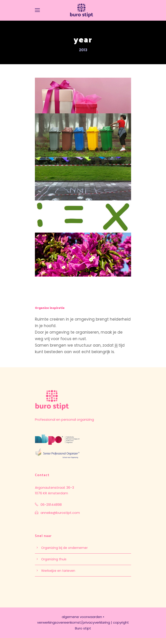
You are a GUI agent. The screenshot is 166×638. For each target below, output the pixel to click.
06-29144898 (51, 504)
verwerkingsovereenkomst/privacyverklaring (73, 622)
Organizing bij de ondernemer (64, 548)
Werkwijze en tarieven (58, 570)
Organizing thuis (53, 559)
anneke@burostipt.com (60, 512)
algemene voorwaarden (82, 616)
